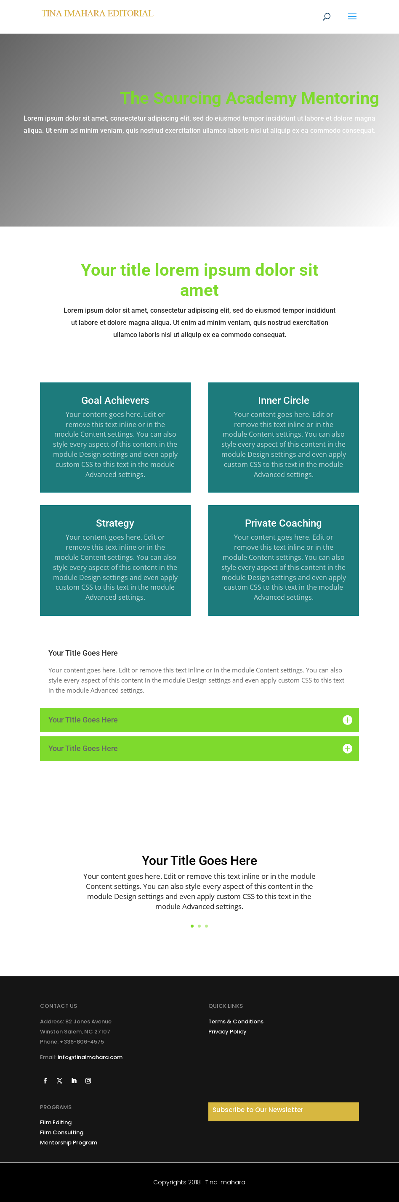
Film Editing (56, 1122)
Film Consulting (61, 1132)
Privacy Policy (227, 1032)
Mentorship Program (68, 1143)
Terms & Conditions (235, 1021)
